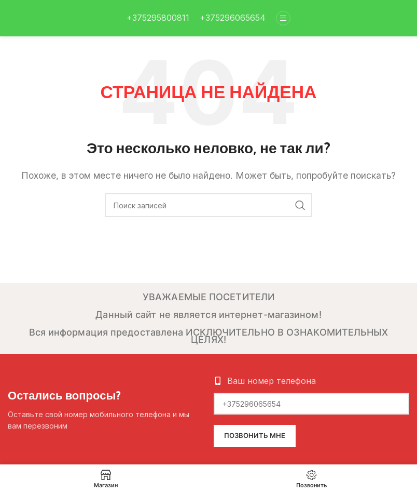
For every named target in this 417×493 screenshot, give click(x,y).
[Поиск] (208, 205)
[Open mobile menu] (283, 18)
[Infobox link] (158, 18)
